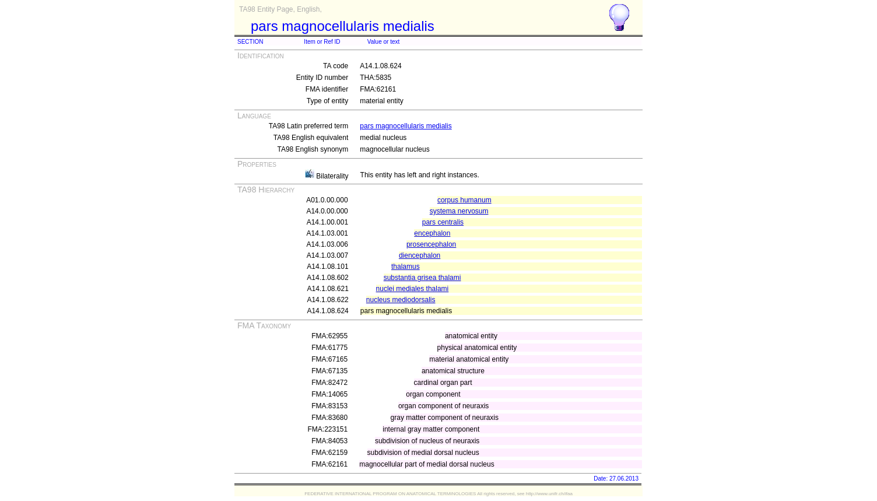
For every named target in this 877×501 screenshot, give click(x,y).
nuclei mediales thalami (412, 289)
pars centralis (443, 222)
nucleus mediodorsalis (401, 300)
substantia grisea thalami (422, 278)
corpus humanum (464, 200)
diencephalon (419, 255)
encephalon (432, 233)
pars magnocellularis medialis (405, 126)
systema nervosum (459, 211)
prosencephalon (431, 244)
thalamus (405, 266)
